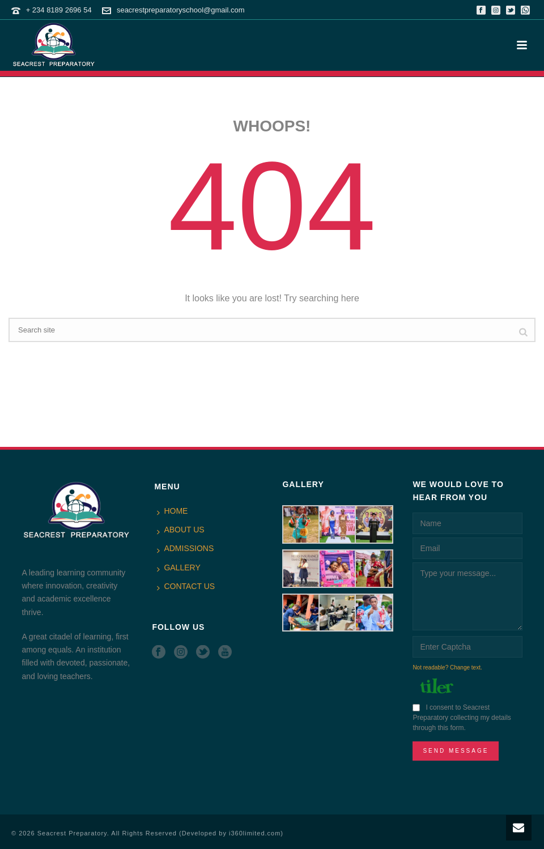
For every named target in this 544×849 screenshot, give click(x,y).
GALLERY (178, 568)
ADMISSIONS (185, 549)
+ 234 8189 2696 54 (59, 10)
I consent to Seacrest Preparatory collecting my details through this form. (462, 717)
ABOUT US (180, 530)
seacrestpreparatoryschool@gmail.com (181, 10)
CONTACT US (186, 587)
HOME (172, 511)
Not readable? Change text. (447, 667)
